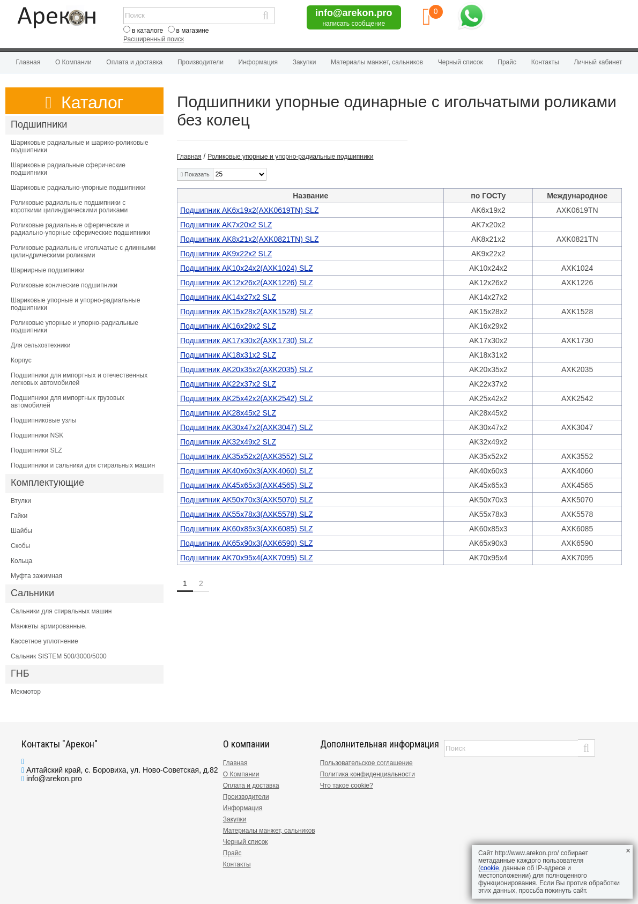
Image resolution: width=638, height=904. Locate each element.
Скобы (20, 546)
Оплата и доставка (134, 62)
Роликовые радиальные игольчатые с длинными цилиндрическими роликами (83, 251)
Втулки (21, 501)
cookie (489, 868)
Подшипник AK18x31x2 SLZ (228, 355)
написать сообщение (353, 23)
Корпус (21, 360)
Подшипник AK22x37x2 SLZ (228, 384)
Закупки (304, 62)
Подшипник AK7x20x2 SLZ (226, 224)
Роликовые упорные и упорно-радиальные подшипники (74, 326)
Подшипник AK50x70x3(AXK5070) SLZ (246, 499)
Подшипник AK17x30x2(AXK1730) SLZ (246, 340)
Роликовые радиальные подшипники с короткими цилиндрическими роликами (69, 206)
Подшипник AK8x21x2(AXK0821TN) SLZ (249, 239)
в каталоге (147, 30)
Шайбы (21, 531)
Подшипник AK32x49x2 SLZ (228, 442)
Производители (200, 62)
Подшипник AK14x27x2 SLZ (228, 297)
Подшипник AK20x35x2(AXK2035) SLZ (246, 369)
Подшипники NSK (37, 435)
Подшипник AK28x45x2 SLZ (228, 413)
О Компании (73, 62)
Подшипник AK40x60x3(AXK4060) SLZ (246, 470)
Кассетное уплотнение (44, 641)
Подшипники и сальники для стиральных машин (83, 465)
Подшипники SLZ (36, 450)
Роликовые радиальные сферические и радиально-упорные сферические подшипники (80, 228)
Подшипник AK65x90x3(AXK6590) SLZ (246, 543)
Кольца (21, 561)
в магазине (192, 30)
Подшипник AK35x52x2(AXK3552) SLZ (246, 456)
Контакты (545, 62)
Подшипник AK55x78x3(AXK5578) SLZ (246, 514)
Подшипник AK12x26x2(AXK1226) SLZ (246, 282)
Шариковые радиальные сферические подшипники (68, 168)
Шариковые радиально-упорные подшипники (78, 187)
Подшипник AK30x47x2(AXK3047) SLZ (246, 427)
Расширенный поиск (153, 39)
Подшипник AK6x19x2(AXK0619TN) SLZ (249, 210)
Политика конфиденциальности (367, 774)
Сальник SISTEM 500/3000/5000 (59, 656)
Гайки (19, 516)
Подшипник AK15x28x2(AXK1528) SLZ (246, 311)
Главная (28, 62)
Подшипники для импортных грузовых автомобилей (67, 401)
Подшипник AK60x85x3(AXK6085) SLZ (246, 528)
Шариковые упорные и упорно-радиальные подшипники (75, 304)
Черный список (460, 62)
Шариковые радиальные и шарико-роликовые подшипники (80, 146)
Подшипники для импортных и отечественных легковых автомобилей (79, 379)
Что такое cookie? (346, 785)
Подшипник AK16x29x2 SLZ (228, 326)
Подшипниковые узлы (43, 420)
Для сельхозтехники (40, 345)
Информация (258, 62)
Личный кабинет (598, 62)
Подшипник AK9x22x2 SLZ (226, 253)
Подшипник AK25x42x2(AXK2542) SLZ (246, 398)
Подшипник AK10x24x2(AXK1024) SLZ (246, 268)
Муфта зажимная (36, 576)
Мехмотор (26, 691)
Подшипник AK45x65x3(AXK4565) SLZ (246, 485)
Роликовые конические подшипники (64, 285)
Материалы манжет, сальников (377, 62)
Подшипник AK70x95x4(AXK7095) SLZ (246, 557)
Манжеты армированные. (49, 626)
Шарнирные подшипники (48, 270)
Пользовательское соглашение (366, 763)
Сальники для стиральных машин (61, 611)
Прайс (507, 62)
